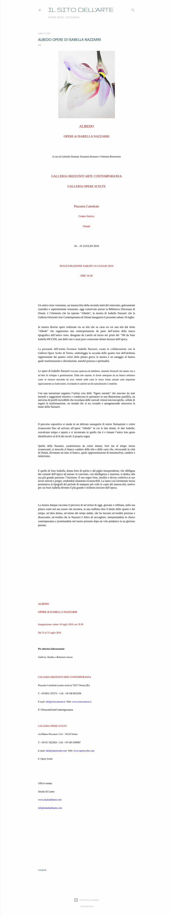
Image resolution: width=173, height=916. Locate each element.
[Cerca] (133, 9)
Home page (56, 17)
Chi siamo (72, 17)
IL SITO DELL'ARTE (81, 9)
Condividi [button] (42, 870)
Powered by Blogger (86, 900)
